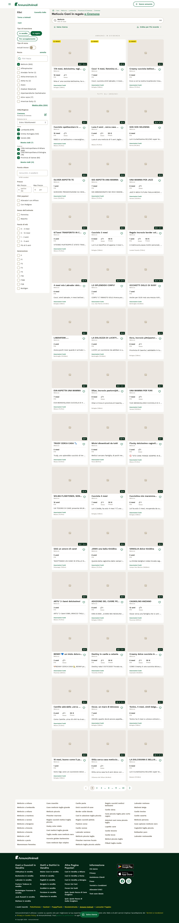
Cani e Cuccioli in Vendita (25, 866)
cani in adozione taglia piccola (88, 816)
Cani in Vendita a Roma (74, 876)
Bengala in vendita (48, 884)
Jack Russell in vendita (25, 897)
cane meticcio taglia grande (58, 807)
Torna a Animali (24, 17)
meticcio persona (141, 820)
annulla (43, 52)
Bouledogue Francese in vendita (25, 891)
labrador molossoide (143, 836)
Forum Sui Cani (71, 884)
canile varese (81, 828)
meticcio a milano (24, 803)
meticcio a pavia (24, 840)
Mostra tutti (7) (27, 143)
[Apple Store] (125, 874)
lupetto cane (110, 827)
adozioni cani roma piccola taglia (116, 821)
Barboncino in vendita (24, 876)
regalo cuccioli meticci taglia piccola (58, 821)
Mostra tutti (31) (27, 162)
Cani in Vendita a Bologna (75, 880)
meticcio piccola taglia (85, 836)
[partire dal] (24, 190)
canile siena (110, 810)
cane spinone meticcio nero (146, 824)
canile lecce (110, 835)
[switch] (33, 47)
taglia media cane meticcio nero (60, 834)
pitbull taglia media (113, 843)
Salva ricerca (61, 27)
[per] (40, 190)
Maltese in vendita (23, 901)
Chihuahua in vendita (24, 872)
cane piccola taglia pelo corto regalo (117, 815)
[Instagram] (128, 881)
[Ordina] (149, 27)
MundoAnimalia (71, 907)
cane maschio (52, 803)
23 (123, 788)
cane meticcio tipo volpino (57, 843)
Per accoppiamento (27, 39)
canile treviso (140, 812)
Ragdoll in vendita (47, 880)
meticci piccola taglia (114, 839)
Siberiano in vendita (48, 896)
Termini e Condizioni (98, 885)
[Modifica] (45, 114)
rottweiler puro (140, 832)
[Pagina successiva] (129, 788)
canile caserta (140, 816)
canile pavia (81, 803)
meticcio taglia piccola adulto (88, 844)
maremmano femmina (26, 844)
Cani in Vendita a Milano (75, 872)
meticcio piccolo (53, 812)
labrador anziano (83, 832)
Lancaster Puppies (103, 907)
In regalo (36, 33)
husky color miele (54, 826)
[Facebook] (122, 881)
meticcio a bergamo (25, 824)
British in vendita (47, 876)
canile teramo (111, 831)
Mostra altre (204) (40, 105)
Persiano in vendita (48, 892)
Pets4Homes (35, 907)
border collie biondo (84, 812)
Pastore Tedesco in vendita (23, 885)
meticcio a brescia (24, 828)
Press (92, 881)
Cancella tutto (40, 12)
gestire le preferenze (65, 915)
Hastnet (46, 907)
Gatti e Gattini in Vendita (49, 866)
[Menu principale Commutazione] (9, 4)
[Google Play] (125, 866)
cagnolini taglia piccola (144, 828)
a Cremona (92, 14)
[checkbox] (18, 64)
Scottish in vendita (48, 888)
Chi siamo (94, 869)
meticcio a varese (24, 820)
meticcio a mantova (25, 816)
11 (116, 788)
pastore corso (81, 824)
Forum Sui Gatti (71, 888)
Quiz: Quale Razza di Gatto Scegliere (73, 900)
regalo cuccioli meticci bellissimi (114, 804)
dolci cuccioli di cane (84, 807)
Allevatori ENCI (96, 890)
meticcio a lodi (23, 836)
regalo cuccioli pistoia (85, 820)
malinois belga (140, 807)
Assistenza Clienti (97, 877)
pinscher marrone (53, 816)
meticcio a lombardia (26, 807)
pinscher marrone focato (86, 840)
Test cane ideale (96, 894)
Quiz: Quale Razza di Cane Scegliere (76, 893)
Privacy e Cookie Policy (26, 915)
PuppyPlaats (57, 907)
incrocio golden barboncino (57, 839)
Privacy (93, 873)
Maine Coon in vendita (49, 872)
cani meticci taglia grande (57, 830)
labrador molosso (141, 803)
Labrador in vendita (23, 880)
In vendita (23, 33)
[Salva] (84, 69)
